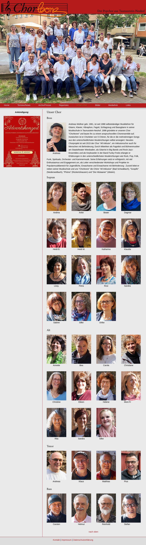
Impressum (66, 540)
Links (128, 105)
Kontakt (56, 540)
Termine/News (23, 105)
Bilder (97, 105)
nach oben (93, 532)
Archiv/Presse (44, 105)
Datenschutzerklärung (83, 540)
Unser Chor (82, 105)
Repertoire (63, 105)
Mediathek (113, 105)
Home (6, 105)
